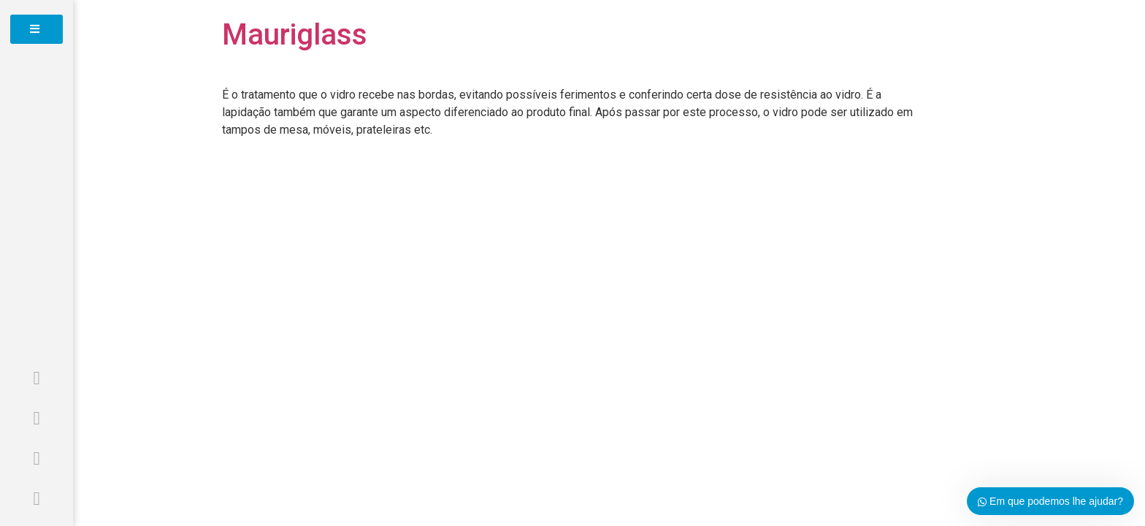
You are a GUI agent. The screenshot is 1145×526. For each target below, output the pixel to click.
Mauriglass (294, 35)
